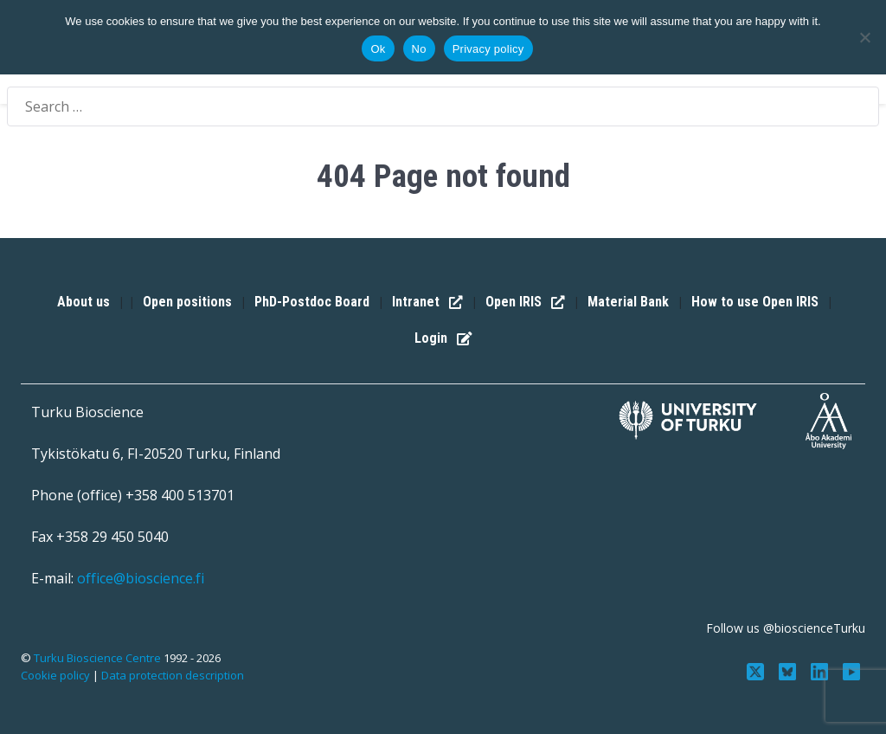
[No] (864, 37)
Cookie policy (55, 675)
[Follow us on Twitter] (758, 670)
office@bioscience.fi (140, 578)
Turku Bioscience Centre (99, 658)
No (419, 48)
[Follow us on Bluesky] (790, 670)
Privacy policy (488, 48)
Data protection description (172, 675)
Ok (377, 48)
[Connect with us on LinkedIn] (821, 670)
